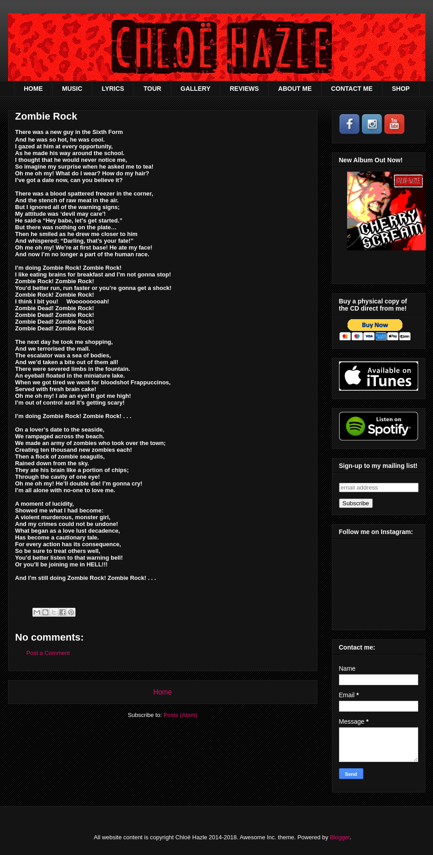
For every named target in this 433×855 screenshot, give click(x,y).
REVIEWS (244, 88)
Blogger (340, 837)
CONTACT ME (351, 88)
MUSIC (72, 88)
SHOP (401, 88)
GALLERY (195, 88)
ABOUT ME (295, 88)
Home (162, 692)
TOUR (152, 88)
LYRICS (113, 88)
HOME (33, 88)
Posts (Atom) (180, 715)
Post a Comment (48, 653)
